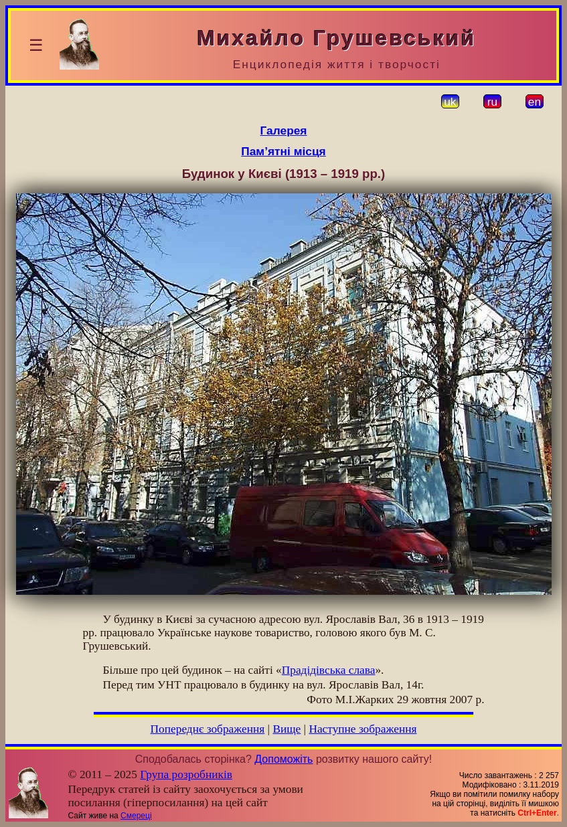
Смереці (135, 815)
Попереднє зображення (208, 729)
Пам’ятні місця (283, 151)
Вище (286, 729)
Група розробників (186, 774)
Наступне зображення (362, 729)
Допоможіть (283, 759)
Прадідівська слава (329, 670)
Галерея (283, 130)
